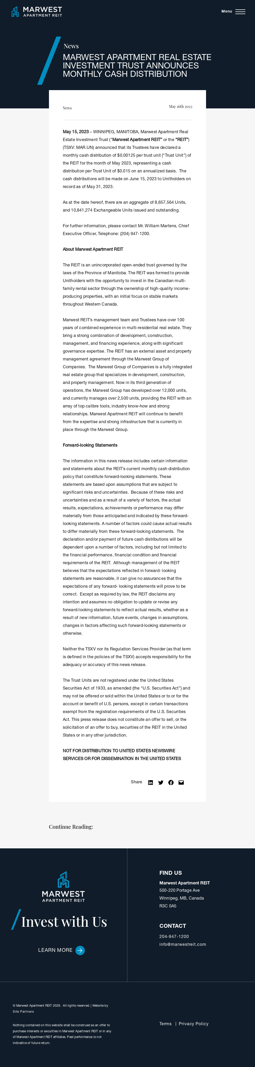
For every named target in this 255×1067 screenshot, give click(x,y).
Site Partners (23, 1011)
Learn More (61, 950)
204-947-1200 (174, 937)
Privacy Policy (194, 1024)
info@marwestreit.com (182, 945)
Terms (165, 1024)
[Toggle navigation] (233, 11)
